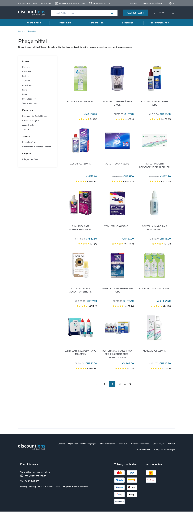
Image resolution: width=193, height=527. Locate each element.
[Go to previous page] (97, 384)
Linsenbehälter (29, 142)
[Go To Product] (80, 78)
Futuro (25, 94)
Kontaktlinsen (34, 22)
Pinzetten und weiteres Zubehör (36, 146)
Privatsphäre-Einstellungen (164, 449)
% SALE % (26, 129)
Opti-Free (27, 85)
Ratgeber (26, 153)
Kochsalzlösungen (30, 120)
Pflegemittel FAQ (30, 159)
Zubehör (26, 136)
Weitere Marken (29, 103)
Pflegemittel (65, 22)
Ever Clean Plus (29, 99)
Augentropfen (28, 125)
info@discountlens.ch (33, 475)
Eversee (26, 67)
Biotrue (25, 76)
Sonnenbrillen (96, 22)
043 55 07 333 (29, 481)
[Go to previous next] (138, 384)
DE (172, 3)
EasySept (26, 71)
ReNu (24, 90)
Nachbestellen (135, 12)
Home (20, 31)
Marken (25, 61)
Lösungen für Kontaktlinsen (34, 116)
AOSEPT (26, 80)
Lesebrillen (127, 22)
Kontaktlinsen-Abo (159, 22)
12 (130, 384)
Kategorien (27, 110)
